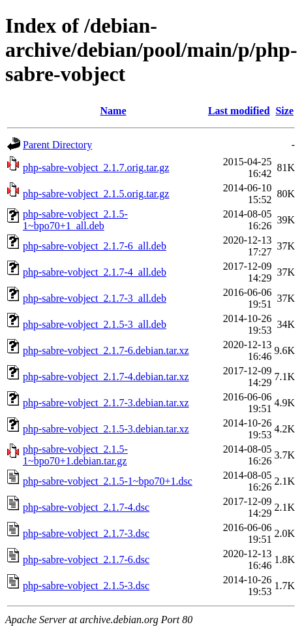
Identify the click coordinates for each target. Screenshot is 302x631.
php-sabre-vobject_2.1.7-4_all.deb (94, 272)
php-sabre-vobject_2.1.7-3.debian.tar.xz (106, 402)
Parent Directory (57, 144)
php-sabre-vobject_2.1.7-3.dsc (86, 533)
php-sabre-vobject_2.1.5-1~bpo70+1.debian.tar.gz (75, 455)
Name (113, 110)
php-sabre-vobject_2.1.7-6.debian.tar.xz (106, 350)
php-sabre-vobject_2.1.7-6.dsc (86, 559)
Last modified (239, 110)
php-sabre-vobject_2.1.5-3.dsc (86, 585)
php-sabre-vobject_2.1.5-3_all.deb (94, 324)
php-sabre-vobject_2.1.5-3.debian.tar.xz (106, 428)
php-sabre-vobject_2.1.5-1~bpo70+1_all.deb (75, 219)
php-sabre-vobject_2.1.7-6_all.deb (94, 245)
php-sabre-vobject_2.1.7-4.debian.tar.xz (106, 376)
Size (284, 110)
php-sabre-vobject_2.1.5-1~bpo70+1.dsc (107, 481)
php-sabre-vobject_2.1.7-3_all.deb (94, 298)
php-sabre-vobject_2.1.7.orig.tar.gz (96, 167)
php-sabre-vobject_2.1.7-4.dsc (86, 507)
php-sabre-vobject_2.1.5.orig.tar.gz (96, 193)
